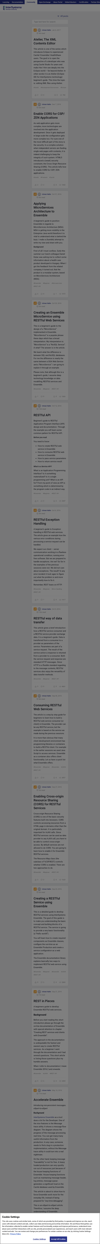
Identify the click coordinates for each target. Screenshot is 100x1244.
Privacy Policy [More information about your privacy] (15, 1236)
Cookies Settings (39, 1241)
